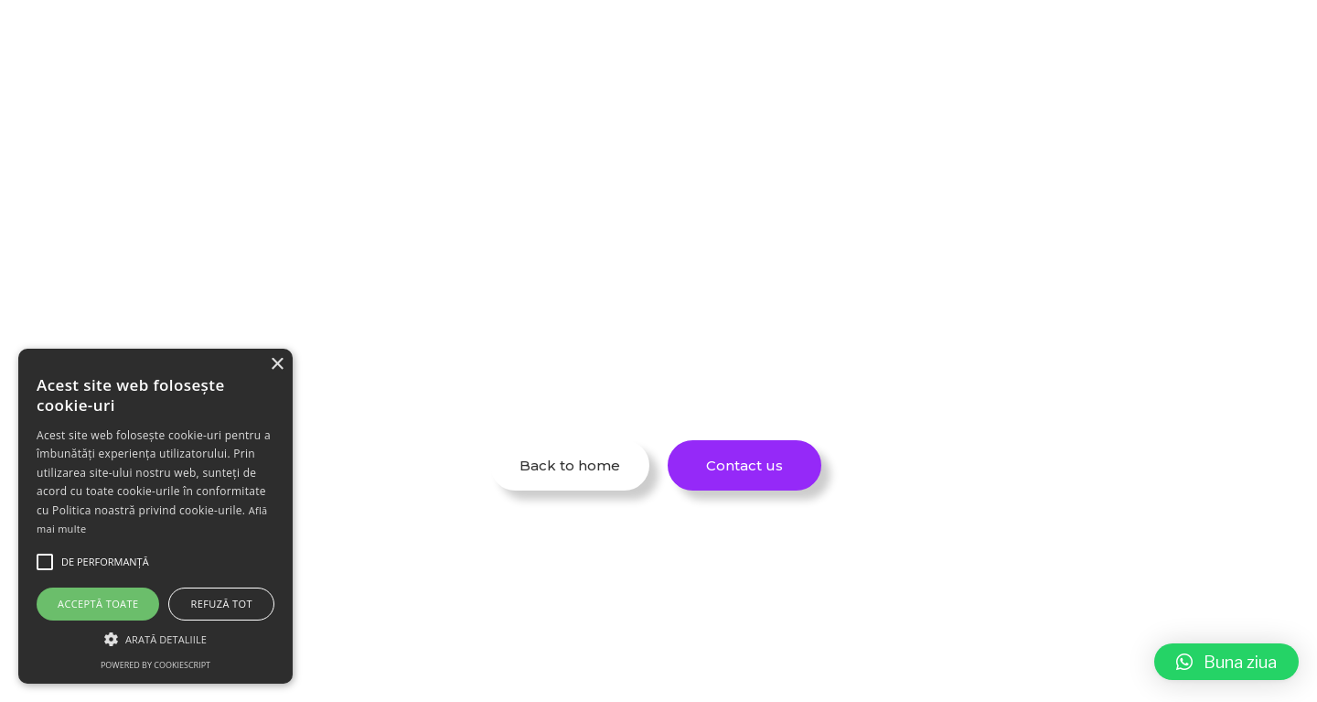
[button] (1226, 661)
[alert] (155, 516)
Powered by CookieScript (155, 665)
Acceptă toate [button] (98, 603)
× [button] (277, 365)
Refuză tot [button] (221, 603)
